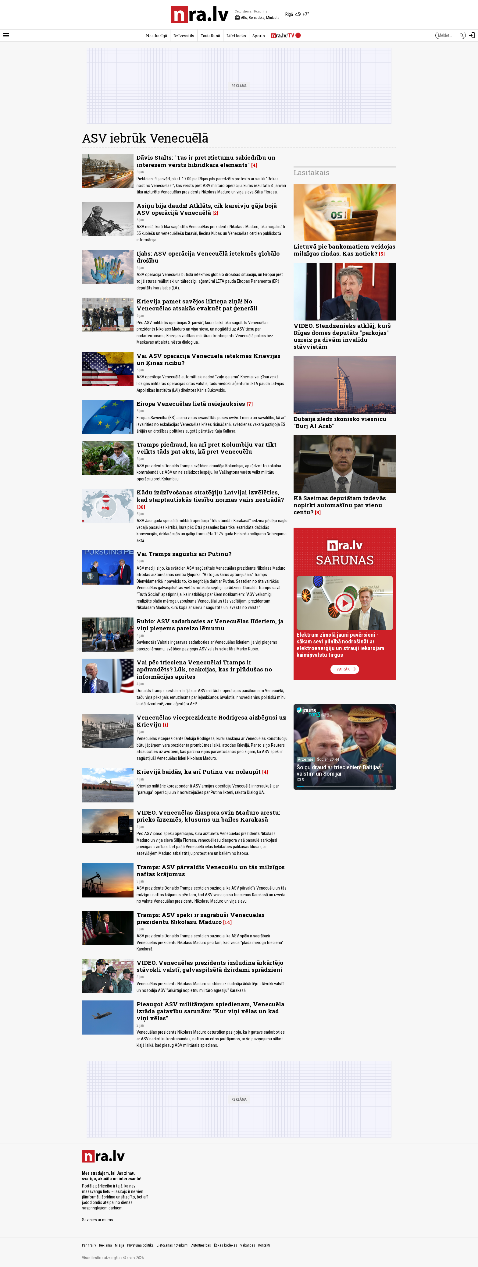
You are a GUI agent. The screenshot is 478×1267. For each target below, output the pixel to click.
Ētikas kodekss (225, 1245)
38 (141, 507)
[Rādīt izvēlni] (6, 35)
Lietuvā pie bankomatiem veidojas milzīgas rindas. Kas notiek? (344, 249)
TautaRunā (210, 35)
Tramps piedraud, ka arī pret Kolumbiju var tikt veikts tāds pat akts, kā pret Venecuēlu (206, 448)
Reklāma (105, 1245)
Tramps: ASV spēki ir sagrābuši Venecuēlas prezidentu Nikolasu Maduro (201, 918)
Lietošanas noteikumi (172, 1245)
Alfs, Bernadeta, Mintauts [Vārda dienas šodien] (257, 18)
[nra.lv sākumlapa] (200, 14)
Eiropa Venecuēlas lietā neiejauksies (191, 403)
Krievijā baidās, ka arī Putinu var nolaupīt (199, 771)
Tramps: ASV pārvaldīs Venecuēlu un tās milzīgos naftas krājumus (211, 870)
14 (227, 922)
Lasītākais (312, 172)
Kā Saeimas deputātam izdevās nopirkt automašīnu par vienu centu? (340, 505)
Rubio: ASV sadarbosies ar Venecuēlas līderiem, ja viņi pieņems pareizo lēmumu (210, 624)
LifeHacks (236, 35)
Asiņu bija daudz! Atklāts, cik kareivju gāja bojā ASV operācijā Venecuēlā (207, 209)
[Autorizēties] (472, 35)
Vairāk (347, 669)
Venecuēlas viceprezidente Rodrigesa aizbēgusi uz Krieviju (211, 720)
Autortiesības (201, 1245)
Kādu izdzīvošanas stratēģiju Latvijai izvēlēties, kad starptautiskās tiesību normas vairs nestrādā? (210, 495)
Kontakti (264, 1245)
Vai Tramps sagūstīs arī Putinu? (184, 553)
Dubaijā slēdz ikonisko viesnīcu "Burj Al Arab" (340, 422)
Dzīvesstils (183, 35)
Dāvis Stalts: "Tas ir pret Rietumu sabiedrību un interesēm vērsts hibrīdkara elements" (206, 161)
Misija (119, 1245)
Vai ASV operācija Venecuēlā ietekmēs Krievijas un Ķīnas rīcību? (208, 359)
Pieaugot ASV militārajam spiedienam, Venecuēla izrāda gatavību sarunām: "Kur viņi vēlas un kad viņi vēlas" (210, 1011)
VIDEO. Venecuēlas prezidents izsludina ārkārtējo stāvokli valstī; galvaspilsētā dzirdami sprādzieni (210, 966)
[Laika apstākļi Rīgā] (297, 14)
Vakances (247, 1245)
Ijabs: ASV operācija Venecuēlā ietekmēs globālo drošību (208, 257)
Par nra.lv (89, 1245)
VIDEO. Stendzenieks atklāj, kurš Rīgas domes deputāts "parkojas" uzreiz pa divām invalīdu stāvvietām (342, 336)
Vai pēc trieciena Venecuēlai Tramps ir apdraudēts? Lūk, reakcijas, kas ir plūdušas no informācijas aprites (204, 669)
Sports (258, 35)
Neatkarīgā (156, 35)
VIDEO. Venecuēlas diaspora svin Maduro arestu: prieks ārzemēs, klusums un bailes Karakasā (208, 816)
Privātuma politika (140, 1245)
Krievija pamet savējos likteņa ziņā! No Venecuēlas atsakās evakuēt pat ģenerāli (197, 304)
